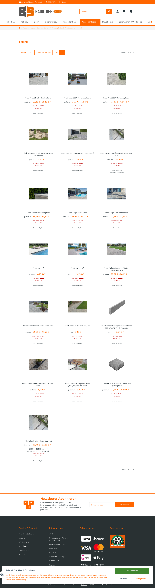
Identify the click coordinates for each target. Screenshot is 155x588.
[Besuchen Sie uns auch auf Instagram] (28, 507)
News (63, 2)
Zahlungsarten (24, 550)
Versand (22, 538)
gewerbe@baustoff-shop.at (30, 2)
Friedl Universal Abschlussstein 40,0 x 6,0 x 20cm (38, 385)
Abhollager (23, 546)
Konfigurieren (141, 579)
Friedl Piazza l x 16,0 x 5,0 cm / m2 (77, 326)
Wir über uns (24, 542)
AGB (51, 534)
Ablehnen (123, 579)
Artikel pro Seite (42, 52)
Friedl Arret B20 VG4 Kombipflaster (77, 98)
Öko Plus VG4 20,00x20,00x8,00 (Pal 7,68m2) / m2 (117, 385)
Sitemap (52, 552)
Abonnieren (124, 505)
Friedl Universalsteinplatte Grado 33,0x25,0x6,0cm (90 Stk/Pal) (77, 385)
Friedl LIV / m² (38, 268)
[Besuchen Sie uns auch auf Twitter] (31, 503)
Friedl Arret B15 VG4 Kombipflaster (38, 98)
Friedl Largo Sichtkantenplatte (116, 213)
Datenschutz (54, 561)
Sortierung (25, 52)
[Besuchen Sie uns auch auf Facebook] (26, 503)
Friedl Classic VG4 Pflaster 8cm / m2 (38, 441)
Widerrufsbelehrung (57, 544)
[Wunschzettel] (124, 11)
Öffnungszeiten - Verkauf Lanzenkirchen (58, 539)
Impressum (53, 565)
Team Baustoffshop (26, 534)
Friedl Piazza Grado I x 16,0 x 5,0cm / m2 (38, 326)
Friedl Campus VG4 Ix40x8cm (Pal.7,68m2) (77, 153)
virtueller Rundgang (56, 557)
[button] (117, 11)
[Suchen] (92, 11)
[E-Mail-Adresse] (102, 504)
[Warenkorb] (131, 11)
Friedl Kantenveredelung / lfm (38, 213)
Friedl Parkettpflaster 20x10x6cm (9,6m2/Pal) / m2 (116, 269)
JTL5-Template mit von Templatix (101, 585)
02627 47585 (51, 2)
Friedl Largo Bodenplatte (77, 213)
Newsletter (53, 548)
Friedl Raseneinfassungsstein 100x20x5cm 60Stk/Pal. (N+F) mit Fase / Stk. (117, 327)
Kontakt (22, 554)
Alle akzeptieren (132, 571)
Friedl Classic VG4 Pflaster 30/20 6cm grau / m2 (116, 154)
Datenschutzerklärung (48, 505)
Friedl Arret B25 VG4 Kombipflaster (116, 98)
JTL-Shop (84, 585)
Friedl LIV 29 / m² (77, 268)
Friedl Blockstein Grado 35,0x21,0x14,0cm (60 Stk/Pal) (38, 154)
